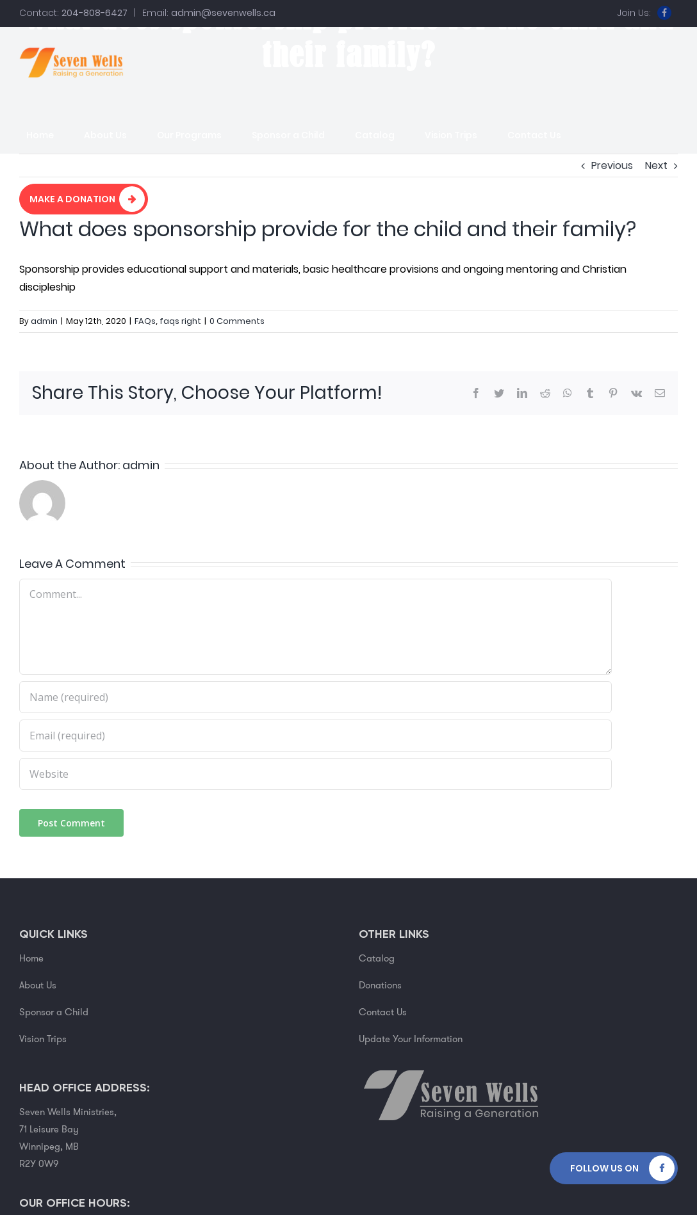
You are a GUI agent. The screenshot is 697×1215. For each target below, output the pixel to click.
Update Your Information (411, 1039)
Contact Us (383, 1012)
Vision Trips (43, 1039)
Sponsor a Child (53, 1012)
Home (31, 958)
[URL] (315, 774)
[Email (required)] (315, 736)
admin (44, 321)
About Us (37, 985)
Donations (380, 985)
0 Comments (237, 321)
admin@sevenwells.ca (223, 12)
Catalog (377, 958)
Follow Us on (604, 1168)
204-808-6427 (94, 12)
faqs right (180, 321)
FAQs (145, 321)
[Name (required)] (315, 697)
